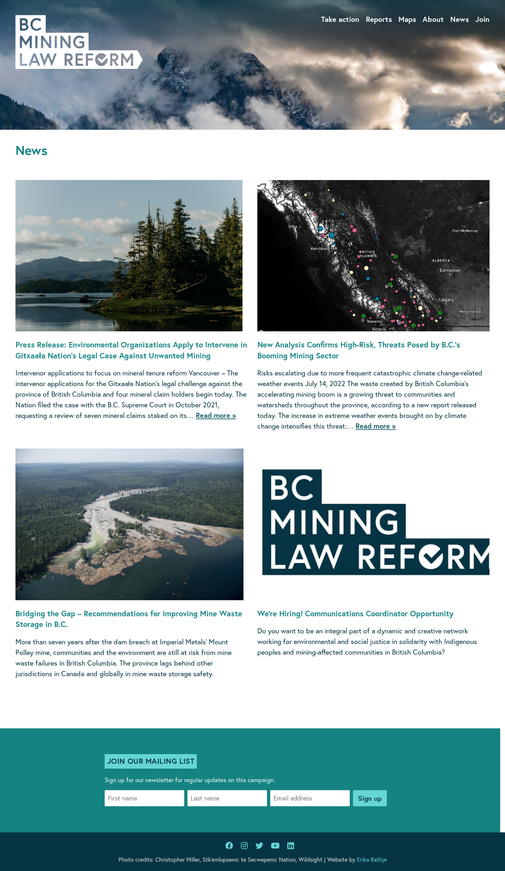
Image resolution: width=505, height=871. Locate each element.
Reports (379, 19)
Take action (340, 19)
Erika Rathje (372, 859)
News (459, 19)
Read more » (216, 415)
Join (482, 19)
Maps (407, 19)
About (433, 19)
